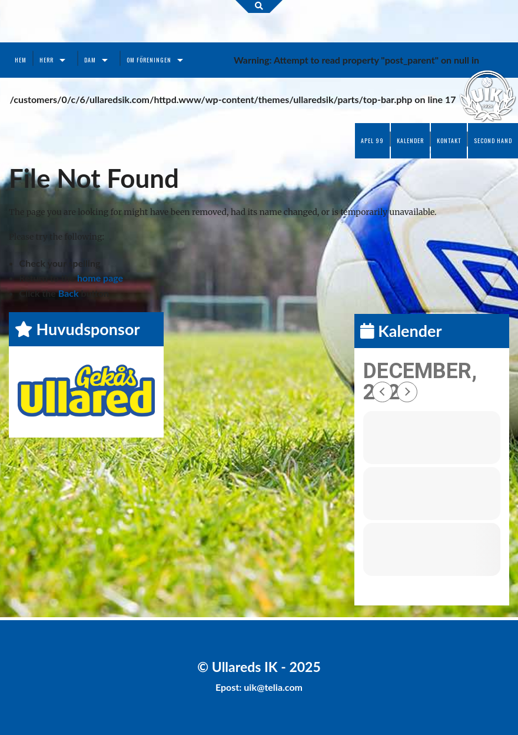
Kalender (410, 140)
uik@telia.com (273, 687)
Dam (90, 59)
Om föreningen (149, 59)
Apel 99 (372, 140)
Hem (20, 59)
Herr (46, 59)
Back (68, 293)
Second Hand (493, 140)
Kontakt (449, 140)
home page (100, 277)
